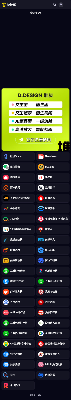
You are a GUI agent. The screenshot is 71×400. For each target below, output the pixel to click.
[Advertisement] (35, 52)
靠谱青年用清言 (35, 119)
